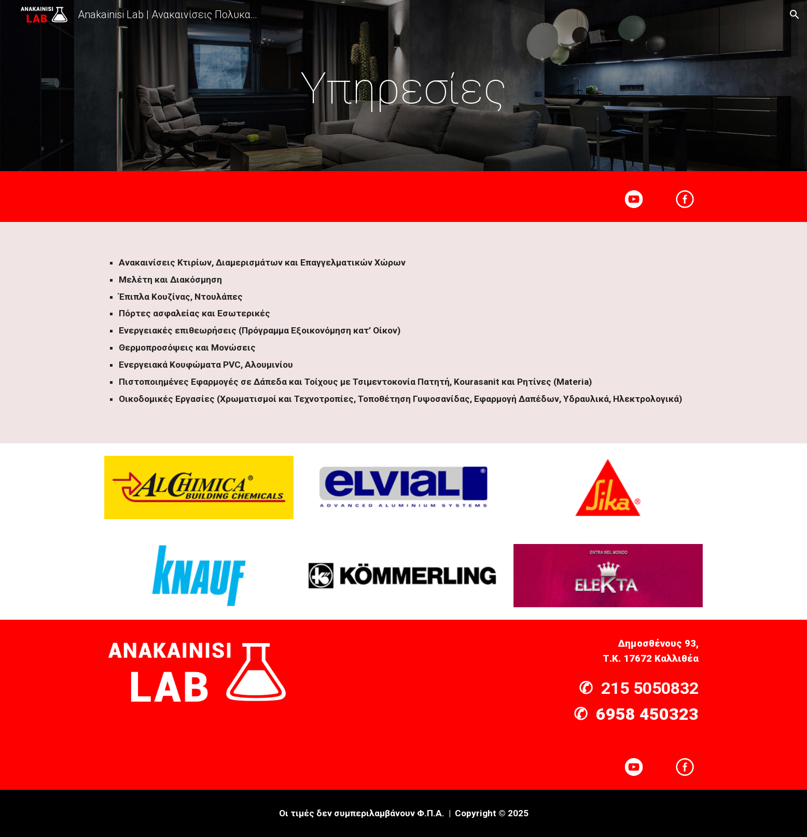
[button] (794, 14)
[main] (403, 88)
